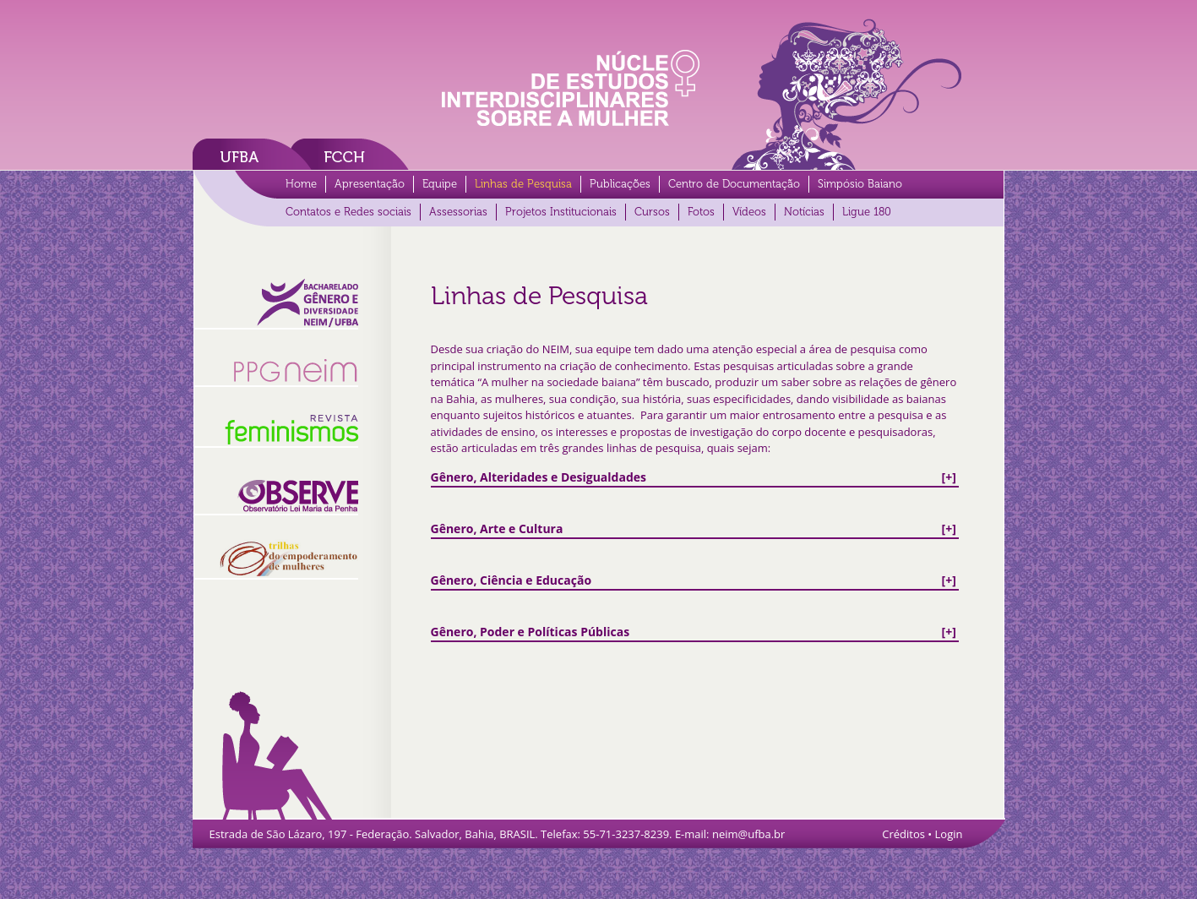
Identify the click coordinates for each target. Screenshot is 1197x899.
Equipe (439, 183)
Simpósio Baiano (860, 183)
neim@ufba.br (748, 834)
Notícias (804, 211)
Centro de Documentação (734, 183)
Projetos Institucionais (561, 211)
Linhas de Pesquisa (523, 183)
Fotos (701, 211)
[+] (693, 477)
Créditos (903, 834)
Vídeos (749, 211)
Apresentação (370, 183)
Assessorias (458, 211)
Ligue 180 (866, 211)
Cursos (652, 211)
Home (301, 183)
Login (949, 834)
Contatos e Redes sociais (348, 211)
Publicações (620, 183)
